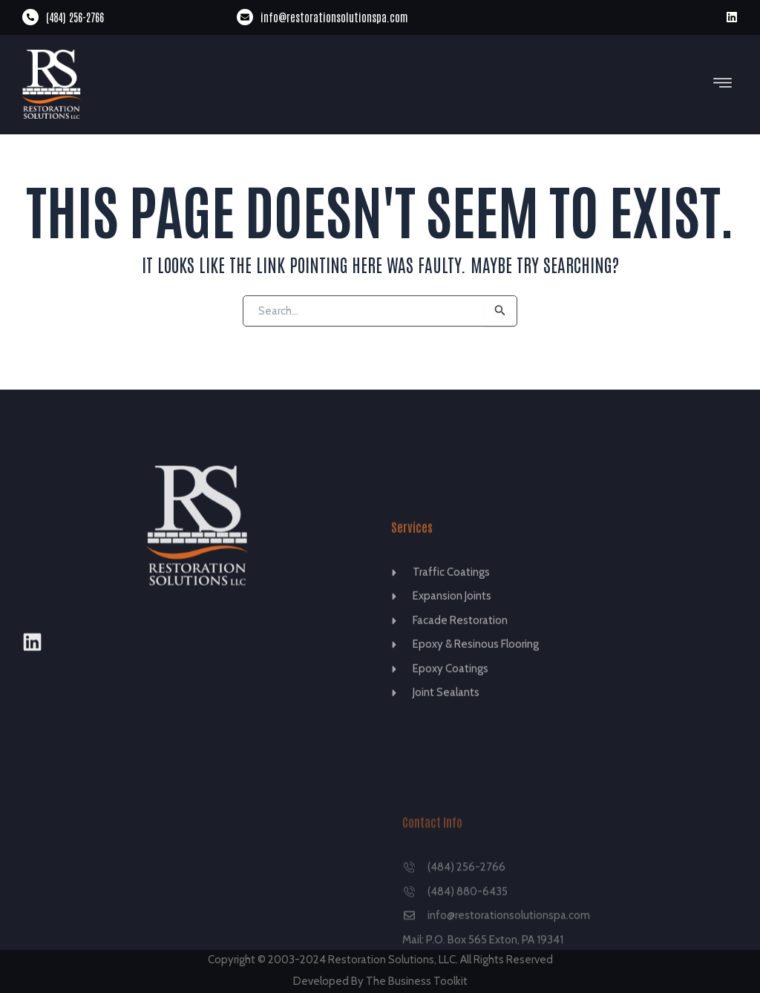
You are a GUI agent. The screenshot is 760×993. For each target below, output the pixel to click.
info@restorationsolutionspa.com (334, 17)
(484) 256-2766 (75, 17)
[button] (723, 84)
